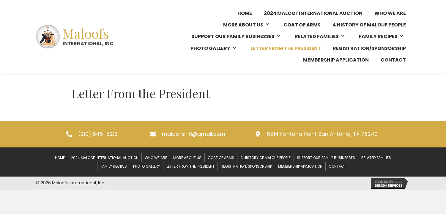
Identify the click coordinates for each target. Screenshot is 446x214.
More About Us (187, 157)
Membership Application (300, 166)
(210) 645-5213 (98, 134)
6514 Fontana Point (322, 134)
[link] (244, 12)
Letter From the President (190, 166)
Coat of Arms (221, 157)
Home (60, 157)
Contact (337, 166)
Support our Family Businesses (326, 157)
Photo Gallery (146, 166)
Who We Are (156, 157)
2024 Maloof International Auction (104, 157)
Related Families (376, 157)
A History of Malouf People (265, 157)
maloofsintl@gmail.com (193, 134)
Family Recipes (113, 166)
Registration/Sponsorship (246, 166)
